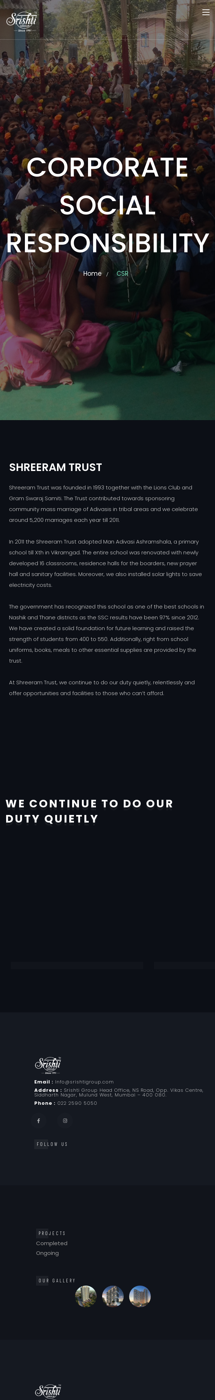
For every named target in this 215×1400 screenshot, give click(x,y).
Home (92, 273)
